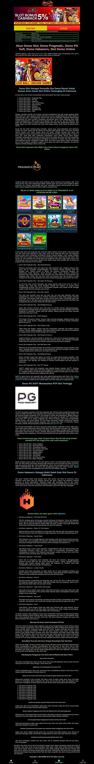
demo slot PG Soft (56, 423)
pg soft (76, 465)
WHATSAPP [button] (59, 762)
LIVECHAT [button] (83, 762)
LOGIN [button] (63, 28)
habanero (61, 514)
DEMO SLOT (46, 757)
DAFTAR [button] (30, 28)
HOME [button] (11, 762)
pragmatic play (20, 185)
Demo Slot (39, 53)
